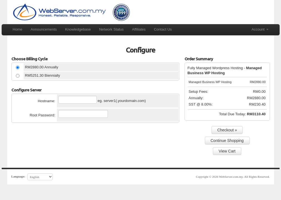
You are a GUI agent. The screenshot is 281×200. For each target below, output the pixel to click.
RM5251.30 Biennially (42, 75)
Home (18, 29)
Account (260, 29)
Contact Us (163, 29)
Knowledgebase (78, 29)
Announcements (44, 29)
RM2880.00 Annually (41, 67)
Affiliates (139, 29)
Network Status (111, 29)
